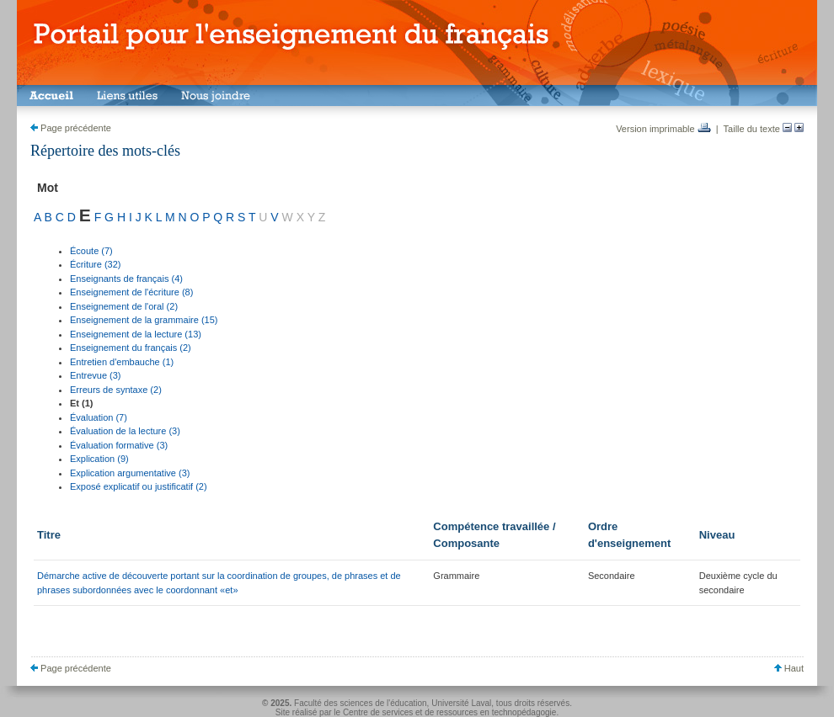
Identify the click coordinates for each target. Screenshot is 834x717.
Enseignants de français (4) (126, 279)
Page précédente (70, 128)
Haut (789, 668)
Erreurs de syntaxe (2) (116, 390)
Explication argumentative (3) (130, 473)
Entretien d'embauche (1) (122, 362)
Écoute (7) (91, 251)
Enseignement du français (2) (130, 348)
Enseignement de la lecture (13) (135, 334)
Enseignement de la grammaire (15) (143, 320)
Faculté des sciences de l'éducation (360, 703)
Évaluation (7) (98, 417)
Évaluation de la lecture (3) (125, 431)
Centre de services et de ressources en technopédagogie (450, 712)
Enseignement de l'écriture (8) (131, 292)
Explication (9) (99, 459)
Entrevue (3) (95, 375)
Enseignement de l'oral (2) (124, 306)
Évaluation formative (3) (119, 445)
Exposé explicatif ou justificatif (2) (138, 486)
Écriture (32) (95, 264)
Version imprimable (663, 129)
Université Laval (461, 703)
